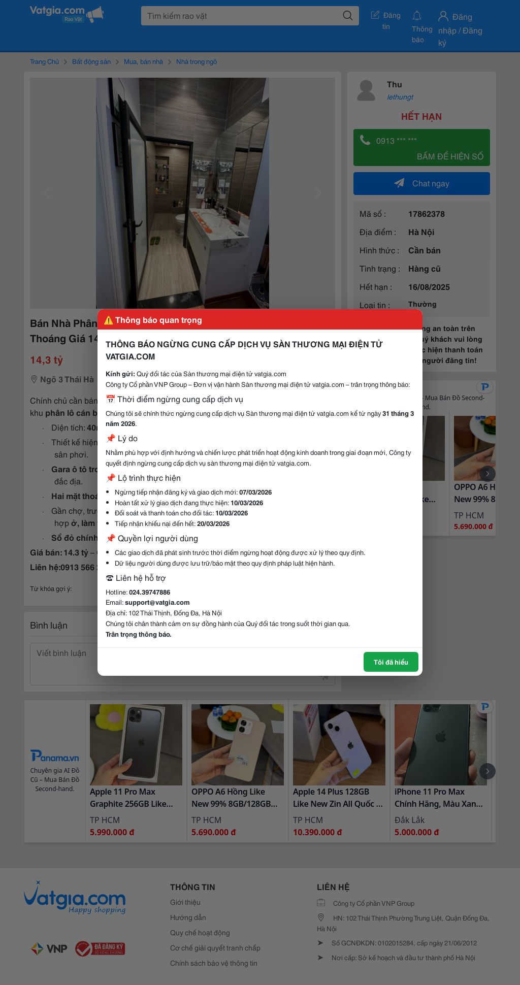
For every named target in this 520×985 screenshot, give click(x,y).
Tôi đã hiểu (391, 661)
